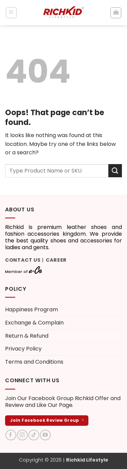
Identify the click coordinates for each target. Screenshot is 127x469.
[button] (11, 12)
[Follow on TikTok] (33, 435)
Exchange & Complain (34, 323)
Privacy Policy (23, 349)
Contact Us (23, 260)
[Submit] (115, 170)
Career (56, 260)
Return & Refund (26, 336)
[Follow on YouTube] (45, 435)
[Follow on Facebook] (10, 435)
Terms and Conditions (34, 362)
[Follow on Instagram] (22, 435)
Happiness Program (31, 309)
